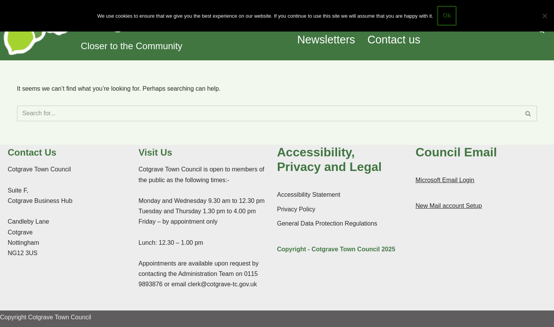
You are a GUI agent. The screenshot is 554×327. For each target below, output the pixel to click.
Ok (447, 15)
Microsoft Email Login (445, 180)
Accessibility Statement (308, 194)
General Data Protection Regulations (327, 223)
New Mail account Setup (449, 206)
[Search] (268, 113)
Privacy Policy (296, 209)
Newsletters (326, 39)
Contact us (394, 39)
